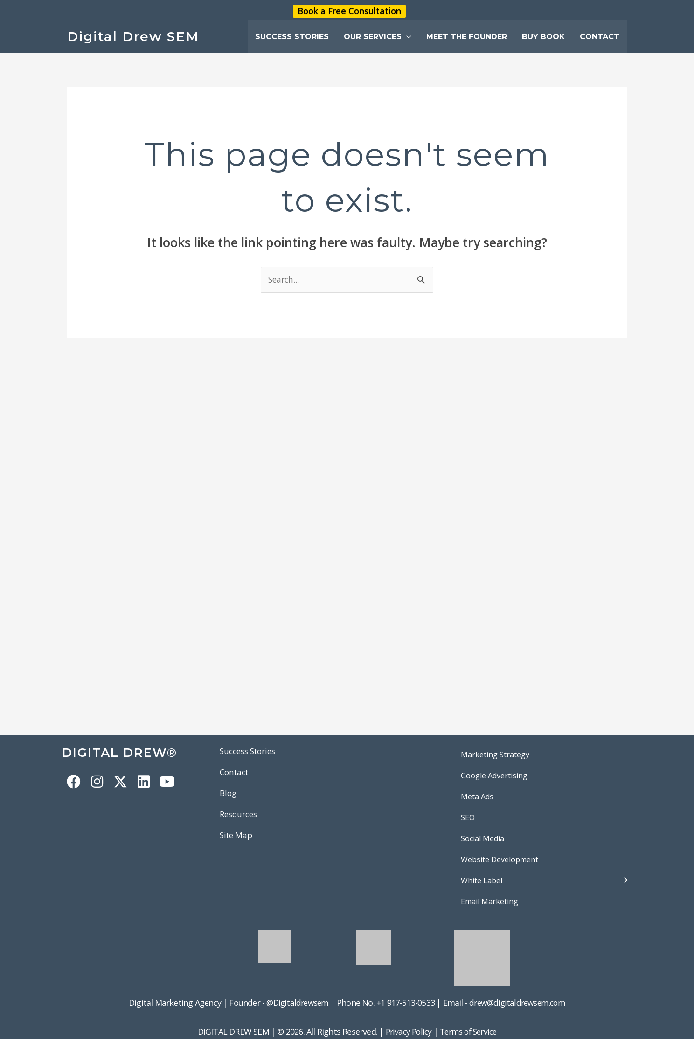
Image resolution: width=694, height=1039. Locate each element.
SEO (468, 817)
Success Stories (251, 751)
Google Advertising (494, 775)
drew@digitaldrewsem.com (519, 1002)
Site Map (237, 836)
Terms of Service (469, 1032)
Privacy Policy (406, 1032)
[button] (377, 37)
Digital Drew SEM (133, 36)
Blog (229, 794)
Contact (235, 772)
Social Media (482, 838)
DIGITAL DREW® (124, 752)
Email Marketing (489, 901)
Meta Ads (477, 796)
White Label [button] (481, 880)
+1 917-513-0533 (405, 1002)
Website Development (499, 859)
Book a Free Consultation (349, 11)
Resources (240, 815)
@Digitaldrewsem (295, 1002)
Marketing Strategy (495, 754)
